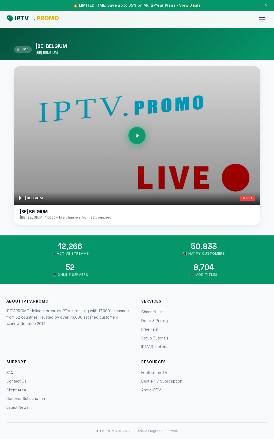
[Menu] (262, 19)
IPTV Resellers (154, 346)
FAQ (10, 372)
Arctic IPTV (151, 390)
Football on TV (154, 372)
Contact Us (16, 381)
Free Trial (149, 329)
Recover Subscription (25, 398)
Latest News (17, 407)
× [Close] (266, 5)
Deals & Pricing (154, 320)
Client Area (16, 390)
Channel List (152, 312)
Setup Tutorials (154, 338)
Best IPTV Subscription (161, 381)
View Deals (190, 5)
